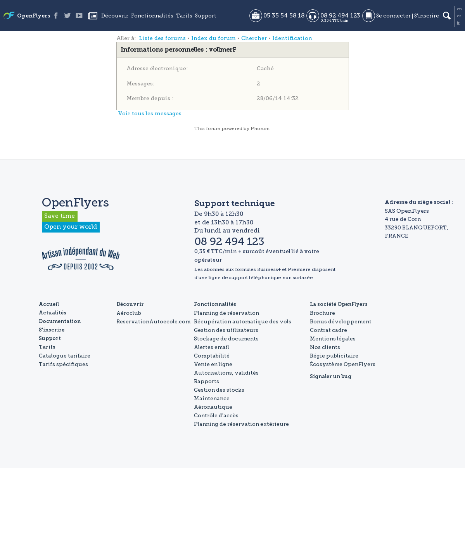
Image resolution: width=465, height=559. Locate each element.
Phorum (260, 128)
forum (213, 128)
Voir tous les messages (150, 113)
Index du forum (213, 38)
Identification (292, 38)
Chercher (254, 38)
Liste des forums (162, 38)
